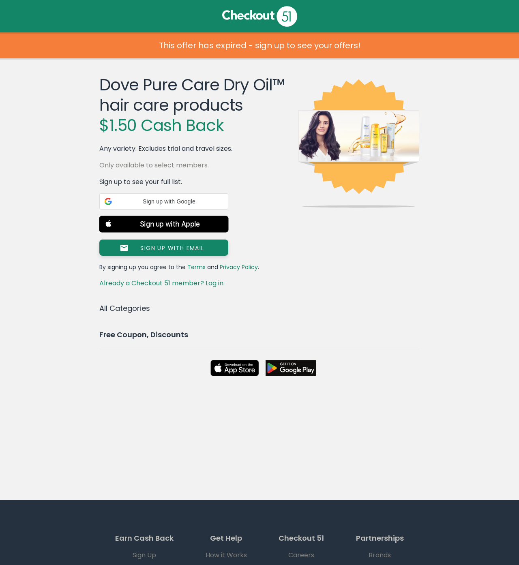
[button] (163, 201)
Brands (380, 555)
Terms (196, 267)
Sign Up (144, 555)
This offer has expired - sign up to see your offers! (259, 45)
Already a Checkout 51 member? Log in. (162, 283)
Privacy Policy (239, 267)
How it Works (226, 555)
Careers (301, 555)
